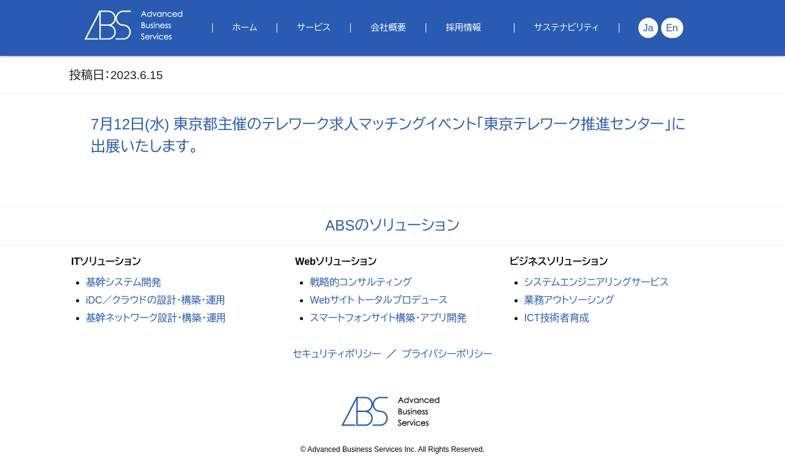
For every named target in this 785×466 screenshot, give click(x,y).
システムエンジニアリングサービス (596, 282)
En (672, 28)
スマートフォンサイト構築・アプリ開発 (388, 318)
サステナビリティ (566, 27)
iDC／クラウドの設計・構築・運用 (156, 300)
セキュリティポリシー (337, 354)
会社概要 (388, 27)
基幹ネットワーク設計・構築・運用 (156, 318)
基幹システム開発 (123, 282)
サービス (314, 27)
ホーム (245, 27)
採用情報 (463, 27)
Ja (648, 28)
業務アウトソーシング (569, 300)
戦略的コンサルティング (361, 282)
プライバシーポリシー (447, 354)
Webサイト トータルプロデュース (379, 300)
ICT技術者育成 (556, 318)
